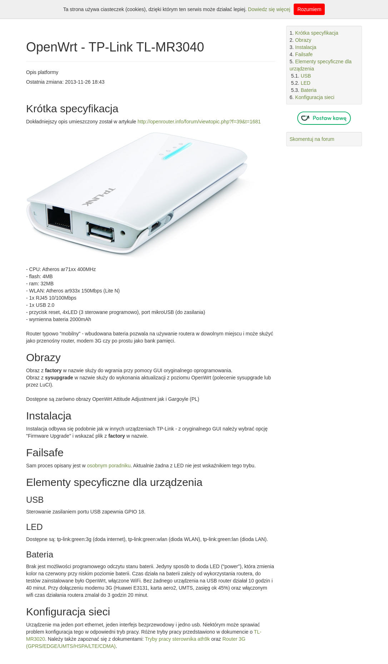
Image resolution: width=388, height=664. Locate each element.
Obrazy (303, 40)
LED (305, 83)
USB (306, 76)
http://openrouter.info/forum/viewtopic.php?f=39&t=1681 (199, 121)
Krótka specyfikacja (316, 33)
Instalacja (305, 47)
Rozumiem (309, 9)
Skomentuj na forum (312, 139)
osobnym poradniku (108, 465)
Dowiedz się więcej (269, 9)
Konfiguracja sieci (314, 97)
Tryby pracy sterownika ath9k (177, 639)
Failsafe (304, 54)
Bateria (309, 90)
